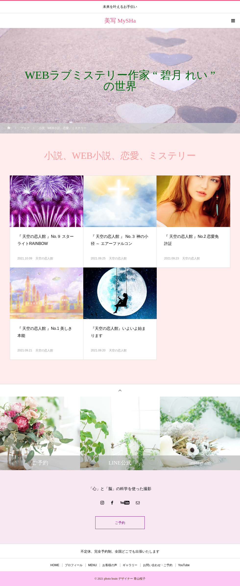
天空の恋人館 (44, 258)
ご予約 (120, 523)
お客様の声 (109, 565)
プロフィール (74, 565)
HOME (54, 565)
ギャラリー (130, 565)
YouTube (184, 565)
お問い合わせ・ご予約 (157, 565)
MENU (92, 565)
